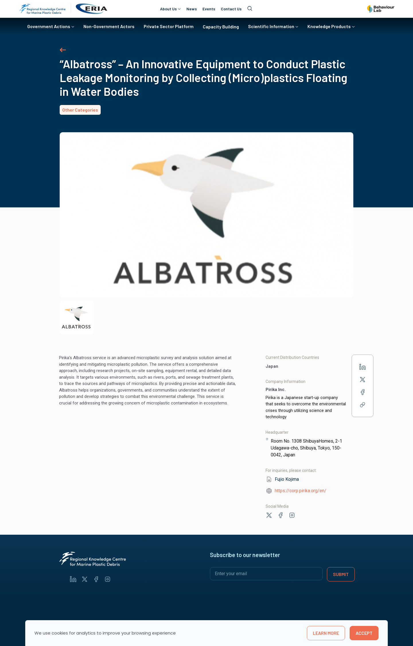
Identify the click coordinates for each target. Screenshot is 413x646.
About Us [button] (168, 8)
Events (208, 9)
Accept (364, 633)
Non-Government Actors (109, 26)
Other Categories (80, 109)
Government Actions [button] (48, 26)
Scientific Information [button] (271, 26)
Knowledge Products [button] (329, 26)
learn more (326, 633)
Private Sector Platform (169, 26)
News (191, 9)
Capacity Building (221, 26)
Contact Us (231, 9)
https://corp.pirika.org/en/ (300, 490)
